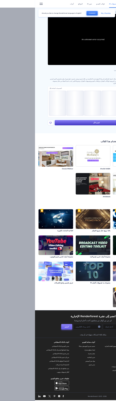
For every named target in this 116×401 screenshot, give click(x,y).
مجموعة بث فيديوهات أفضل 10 (65, 283)
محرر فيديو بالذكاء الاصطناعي (26, 354)
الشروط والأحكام (100, 368)
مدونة (83, 350)
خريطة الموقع (101, 372)
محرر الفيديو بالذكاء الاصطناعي (25, 346)
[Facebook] (28, 396)
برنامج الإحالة (101, 361)
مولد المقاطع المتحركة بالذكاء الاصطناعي (22, 350)
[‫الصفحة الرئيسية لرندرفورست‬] (110, 4)
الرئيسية (101, 11)
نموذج (83, 374)
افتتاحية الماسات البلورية (30, 231)
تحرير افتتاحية (56, 357)
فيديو (83, 359)
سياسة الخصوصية (100, 365)
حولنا (103, 346)
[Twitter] (14, 396)
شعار (83, 363)
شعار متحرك (56, 354)
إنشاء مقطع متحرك (54, 350)
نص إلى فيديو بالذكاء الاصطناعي (25, 357)
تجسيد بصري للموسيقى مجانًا (52, 346)
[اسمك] (79, 327)
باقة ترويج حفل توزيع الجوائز (66, 231)
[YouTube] (9, 396)
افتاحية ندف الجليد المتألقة (104, 283)
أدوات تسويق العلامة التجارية (77, 346)
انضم (32, 327)
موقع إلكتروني (81, 370)
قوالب (93, 11)
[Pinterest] (19, 396)
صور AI (54, 4)
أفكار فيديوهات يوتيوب (28, 372)
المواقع (45, 4)
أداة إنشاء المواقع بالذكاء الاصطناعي (24, 361)
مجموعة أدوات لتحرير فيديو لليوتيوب (26, 257)
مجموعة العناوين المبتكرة (104, 231)
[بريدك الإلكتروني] (52, 327)
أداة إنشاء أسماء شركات (27, 365)
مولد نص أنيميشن (55, 361)
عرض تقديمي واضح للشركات (28, 283)
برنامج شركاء (101, 376)
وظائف (103, 354)
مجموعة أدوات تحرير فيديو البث (65, 257)
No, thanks (71, 13)
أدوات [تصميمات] (37, 4)
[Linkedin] (4, 396)
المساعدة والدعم (100, 357)
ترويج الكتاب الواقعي (105, 309)
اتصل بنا (103, 350)
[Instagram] (24, 396)
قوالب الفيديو (65, 4)
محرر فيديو (57, 365)
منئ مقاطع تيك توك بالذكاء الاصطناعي (23, 368)
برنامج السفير (101, 379)
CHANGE (57, 13)
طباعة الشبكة (108, 257)
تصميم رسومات (81, 366)
